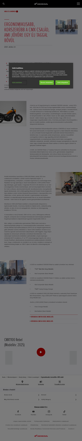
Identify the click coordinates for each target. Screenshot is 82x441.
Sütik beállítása (17, 82)
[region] (41, 75)
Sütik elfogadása (62, 82)
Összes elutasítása (47, 82)
